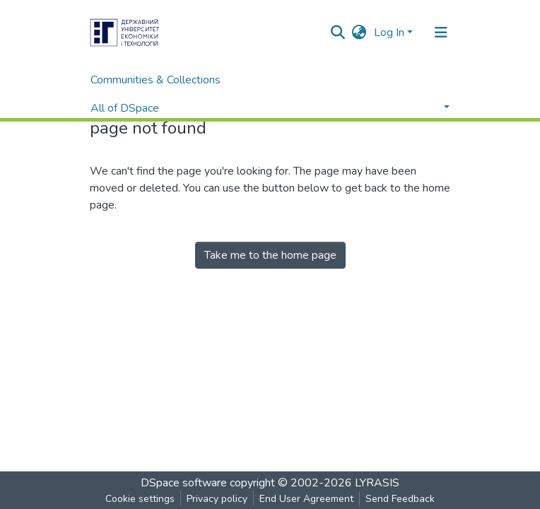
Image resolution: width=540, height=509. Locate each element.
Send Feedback (400, 498)
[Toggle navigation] (441, 32)
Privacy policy (217, 498)
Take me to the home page (270, 255)
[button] (359, 32)
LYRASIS (377, 483)
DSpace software (184, 483)
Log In (389, 32)
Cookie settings (140, 498)
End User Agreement (306, 498)
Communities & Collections (155, 80)
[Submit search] (338, 32)
